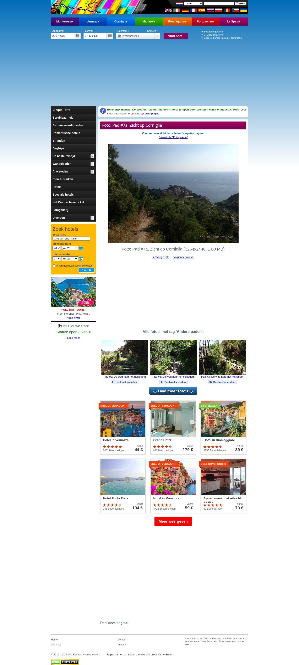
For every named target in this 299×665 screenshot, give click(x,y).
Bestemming (59, 234)
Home (54, 639)
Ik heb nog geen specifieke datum (74, 265)
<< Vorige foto (160, 257)
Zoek (87, 270)
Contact (122, 639)
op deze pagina (150, 113)
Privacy (122, 644)
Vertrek (89, 31)
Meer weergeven (173, 521)
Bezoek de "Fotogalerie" (173, 137)
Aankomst (58, 31)
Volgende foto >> (183, 257)
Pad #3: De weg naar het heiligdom (125, 376)
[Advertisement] (149, 70)
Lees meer (73, 337)
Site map (56, 644)
